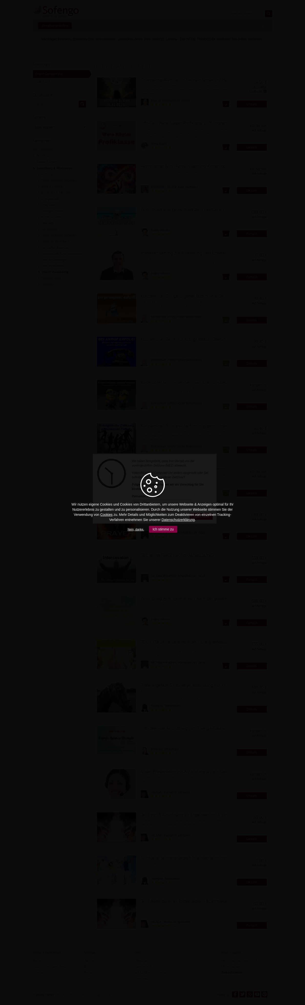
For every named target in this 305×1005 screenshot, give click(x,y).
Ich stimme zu (163, 529)
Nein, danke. (136, 529)
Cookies (106, 515)
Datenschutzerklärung (178, 520)
